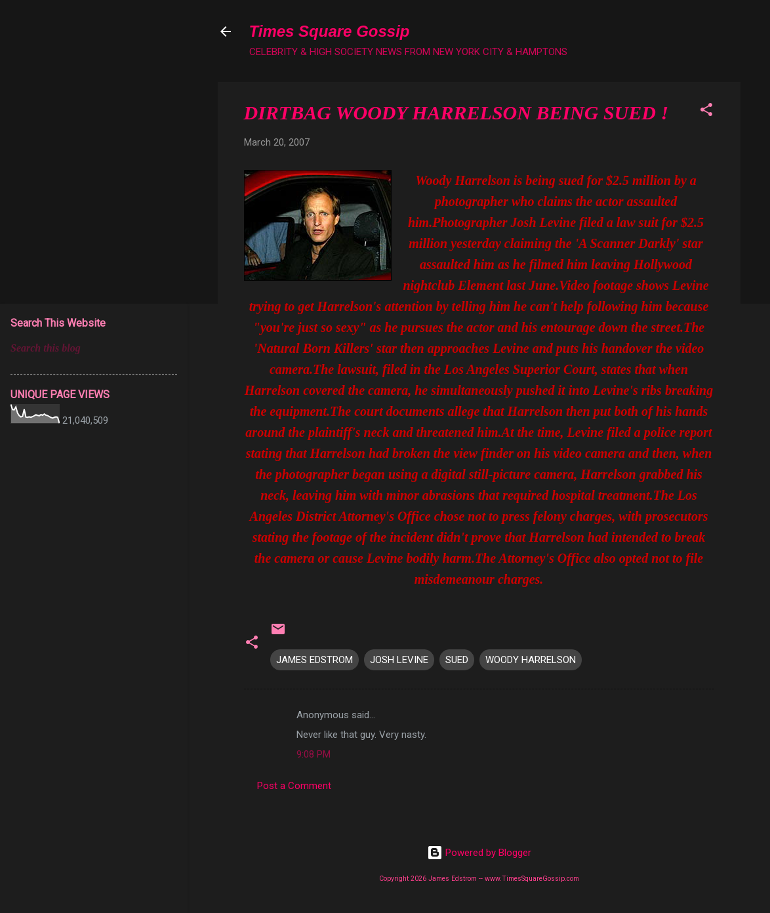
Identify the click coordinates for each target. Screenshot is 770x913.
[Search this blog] (93, 348)
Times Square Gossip (329, 31)
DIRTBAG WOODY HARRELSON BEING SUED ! (456, 112)
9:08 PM (313, 754)
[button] (706, 112)
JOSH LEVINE (399, 660)
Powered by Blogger (479, 853)
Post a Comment (294, 786)
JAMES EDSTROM (314, 660)
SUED (456, 660)
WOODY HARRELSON (530, 660)
